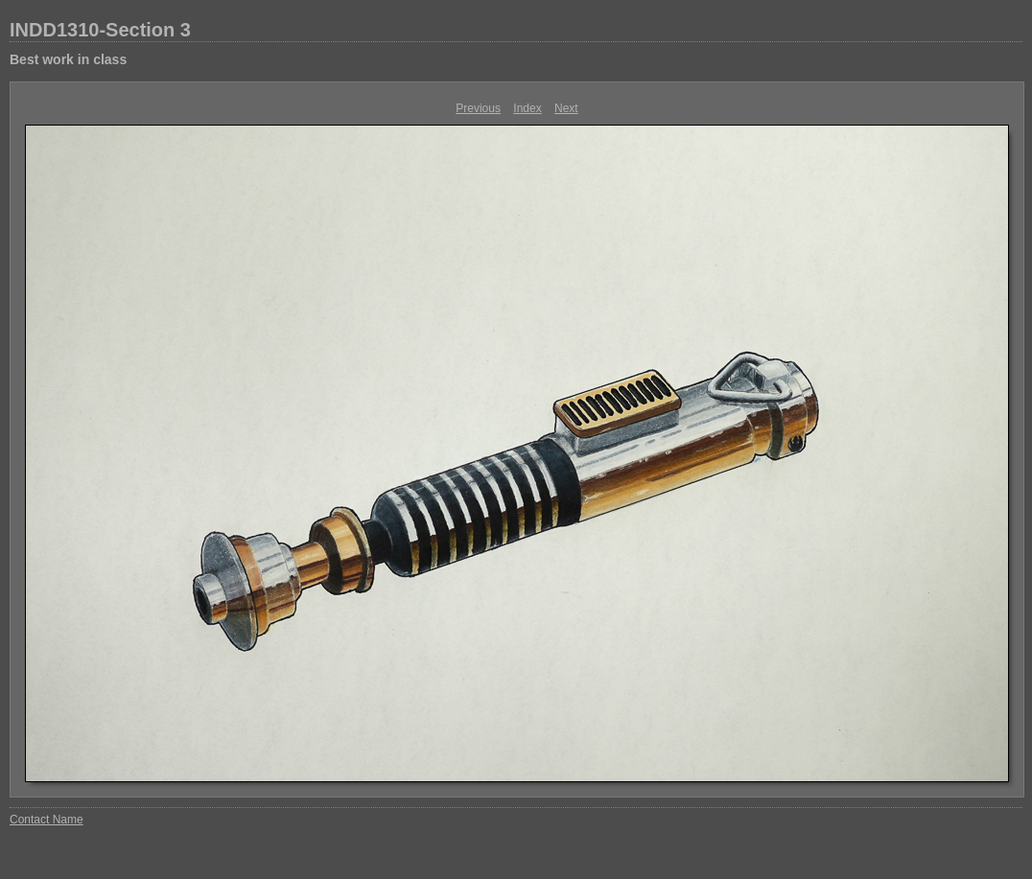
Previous (478, 108)
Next (566, 108)
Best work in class (68, 59)
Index (527, 108)
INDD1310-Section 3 (100, 29)
